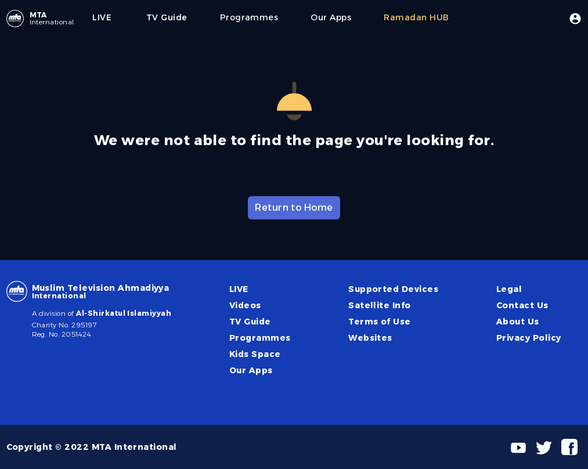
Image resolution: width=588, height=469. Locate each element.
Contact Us (522, 305)
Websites (370, 338)
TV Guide (250, 321)
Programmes (260, 338)
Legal (509, 289)
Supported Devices (393, 289)
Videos (245, 305)
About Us (517, 321)
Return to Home (294, 207)
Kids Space (255, 354)
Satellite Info (379, 305)
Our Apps (251, 370)
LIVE (238, 289)
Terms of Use (379, 321)
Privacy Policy (528, 338)
